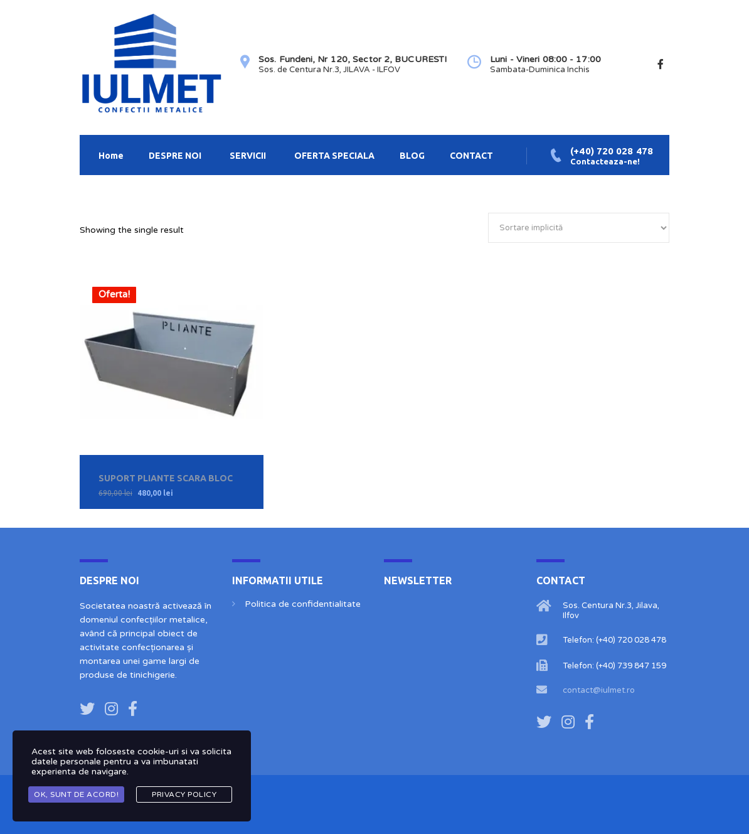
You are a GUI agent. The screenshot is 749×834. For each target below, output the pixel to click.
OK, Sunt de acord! (76, 794)
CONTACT (471, 156)
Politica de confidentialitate (303, 604)
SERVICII (248, 156)
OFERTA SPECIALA (334, 156)
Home (111, 156)
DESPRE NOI (175, 156)
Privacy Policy (184, 794)
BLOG (412, 156)
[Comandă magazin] (578, 228)
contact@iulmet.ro (599, 690)
